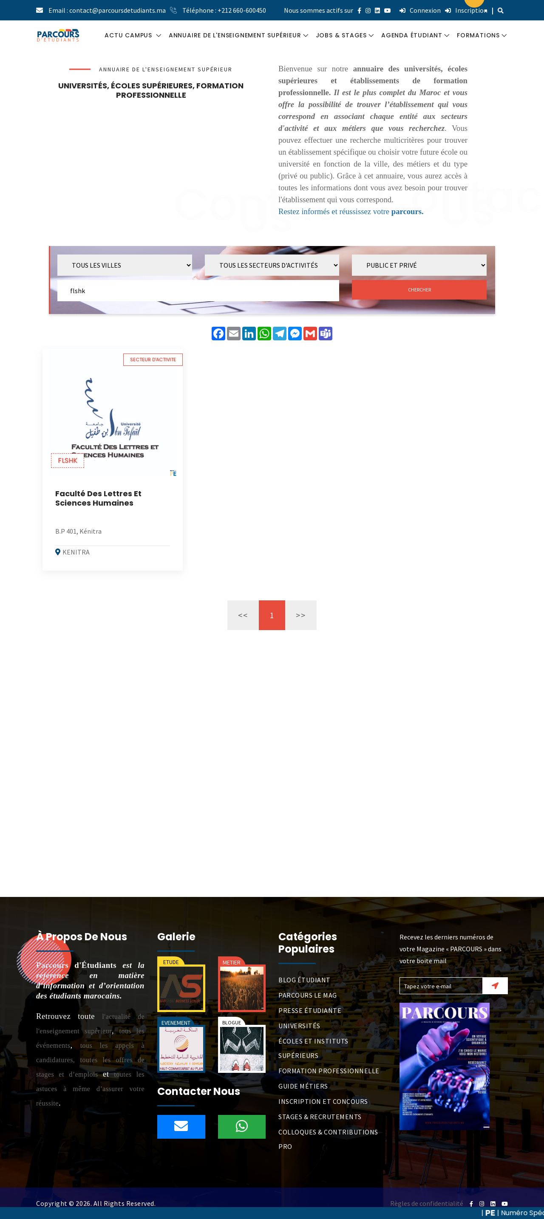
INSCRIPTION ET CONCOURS (323, 1101)
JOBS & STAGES (341, 35)
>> (301, 615)
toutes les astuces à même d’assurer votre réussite (90, 1089)
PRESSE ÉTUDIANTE (309, 1010)
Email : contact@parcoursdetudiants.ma (107, 10)
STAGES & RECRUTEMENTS (320, 1116)
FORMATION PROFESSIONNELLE (329, 1070)
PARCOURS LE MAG (307, 995)
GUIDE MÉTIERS (303, 1086)
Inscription (466, 10)
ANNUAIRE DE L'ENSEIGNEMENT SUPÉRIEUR (235, 35)
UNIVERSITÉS (299, 1025)
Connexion (420, 10)
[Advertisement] (151, 165)
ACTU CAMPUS (129, 35)
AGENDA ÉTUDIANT (411, 35)
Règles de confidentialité (426, 1203)
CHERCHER (419, 289)
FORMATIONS (478, 35)
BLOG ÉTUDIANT (304, 980)
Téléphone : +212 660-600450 (224, 10)
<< (243, 615)
